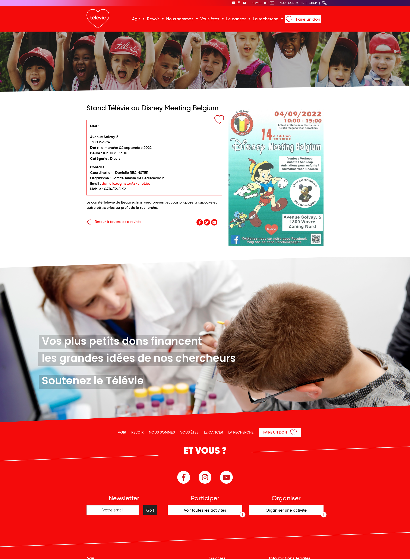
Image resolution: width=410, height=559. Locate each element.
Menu (385, 550)
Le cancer (234, 18)
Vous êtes (210, 18)
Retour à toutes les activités (113, 222)
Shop (313, 3)
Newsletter (263, 3)
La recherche (261, 18)
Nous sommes (183, 18)
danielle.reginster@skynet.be (126, 183)
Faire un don (301, 19)
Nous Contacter (292, 3)
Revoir (159, 18)
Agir (143, 18)
